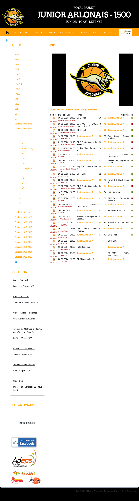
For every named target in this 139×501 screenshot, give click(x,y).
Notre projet (21, 32)
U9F (16, 109)
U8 (16, 114)
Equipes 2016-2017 (23, 237)
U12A (17, 94)
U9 (20, 193)
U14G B (22, 163)
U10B (21, 188)
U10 (16, 99)
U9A (17, 104)
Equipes (50, 32)
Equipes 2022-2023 (23, 212)
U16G (17, 74)
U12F (17, 89)
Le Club (37, 32)
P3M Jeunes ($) (26, 148)
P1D (17, 54)
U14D (21, 173)
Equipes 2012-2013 (23, 257)
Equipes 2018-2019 (23, 227)
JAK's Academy (67, 32)
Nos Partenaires (89, 32)
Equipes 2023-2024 (23, 129)
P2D (17, 59)
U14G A (22, 158)
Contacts (108, 32)
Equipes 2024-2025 (23, 124)
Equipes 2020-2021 (23, 222)
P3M (17, 69)
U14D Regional (25, 168)
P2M (17, 64)
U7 (16, 119)
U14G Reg (19, 84)
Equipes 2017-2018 (23, 232)
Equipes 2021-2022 (23, 217)
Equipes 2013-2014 (23, 252)
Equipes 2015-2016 (23, 242)
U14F (17, 79)
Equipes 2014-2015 (23, 247)
